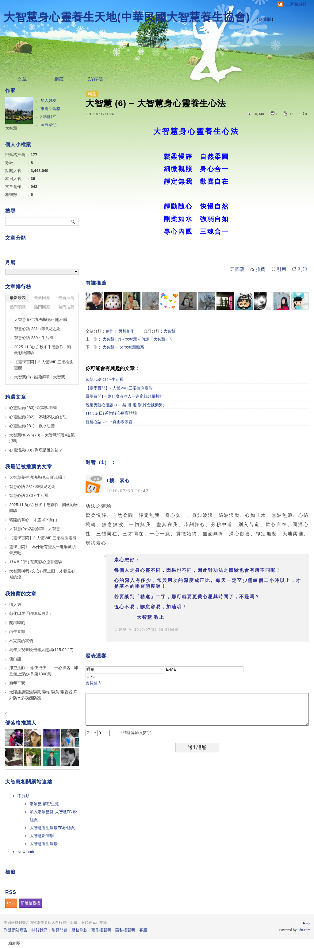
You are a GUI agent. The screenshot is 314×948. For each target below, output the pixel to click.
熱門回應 (42, 307)
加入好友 (48, 100)
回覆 (239, 269)
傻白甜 (15, 659)
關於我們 (40, 930)
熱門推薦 (66, 307)
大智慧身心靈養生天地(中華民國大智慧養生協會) (127, 17)
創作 (109, 331)
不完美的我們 (21, 640)
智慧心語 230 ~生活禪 (105, 379)
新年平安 (17, 683)
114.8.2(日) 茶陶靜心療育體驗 (111, 413)
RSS (11, 903)
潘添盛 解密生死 (44, 804)
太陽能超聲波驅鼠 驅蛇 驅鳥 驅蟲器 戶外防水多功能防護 (43, 695)
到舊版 (264, 19)
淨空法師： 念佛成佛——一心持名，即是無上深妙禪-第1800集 (43, 670)
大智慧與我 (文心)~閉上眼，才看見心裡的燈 (42, 574)
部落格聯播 (30, 903)
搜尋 (73, 221)
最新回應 (42, 297)
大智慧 (169, 331)
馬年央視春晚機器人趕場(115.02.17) (41, 649)
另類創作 (126, 331)
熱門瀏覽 (18, 307)
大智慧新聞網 (42, 835)
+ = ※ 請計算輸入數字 (118, 732)
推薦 (260, 269)
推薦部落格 (50, 108)
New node (26, 851)
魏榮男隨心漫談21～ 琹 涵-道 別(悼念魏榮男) (125, 405)
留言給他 (48, 124)
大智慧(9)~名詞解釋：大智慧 (39, 377)
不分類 (23, 796)
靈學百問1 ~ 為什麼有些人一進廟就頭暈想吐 (124, 396)
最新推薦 (66, 297)
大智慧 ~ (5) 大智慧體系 (123, 347)
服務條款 (79, 930)
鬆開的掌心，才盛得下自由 (33, 519)
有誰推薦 (96, 283)
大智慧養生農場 (44, 843)
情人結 (15, 604)
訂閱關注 (48, 116)
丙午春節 (17, 631)
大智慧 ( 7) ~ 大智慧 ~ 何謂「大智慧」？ (137, 339)
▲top (306, 922)
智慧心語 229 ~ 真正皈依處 (109, 421)
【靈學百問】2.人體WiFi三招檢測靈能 (119, 388)
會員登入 (93, 683)
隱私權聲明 (125, 930)
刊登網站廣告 (16, 930)
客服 (143, 930)
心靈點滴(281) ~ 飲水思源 (32, 425)
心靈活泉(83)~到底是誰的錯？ (36, 450)
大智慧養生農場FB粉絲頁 (52, 827)
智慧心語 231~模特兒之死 (37, 328)
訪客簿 (95, 79)
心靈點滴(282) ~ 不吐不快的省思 (38, 417)
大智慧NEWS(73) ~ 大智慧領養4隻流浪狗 (42, 438)
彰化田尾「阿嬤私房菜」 (31, 613)
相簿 (59, 79)
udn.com (303, 930)
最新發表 (18, 297)
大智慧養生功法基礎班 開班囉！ (42, 319)
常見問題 (59, 930)
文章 (22, 79)
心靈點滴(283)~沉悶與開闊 (33, 407)
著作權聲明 (101, 930)
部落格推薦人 (20, 722)
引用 (281, 269)
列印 (302, 269)
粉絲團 (14, 943)
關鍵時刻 (17, 622)
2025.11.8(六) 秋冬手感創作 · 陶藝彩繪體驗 (42, 350)
